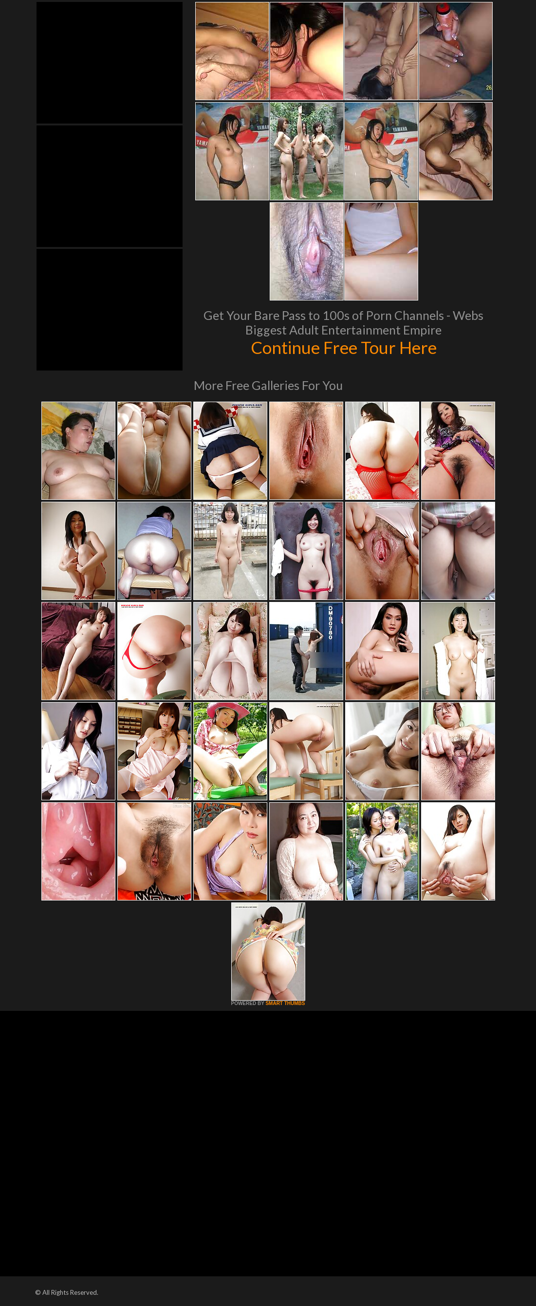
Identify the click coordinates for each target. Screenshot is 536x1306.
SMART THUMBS (285, 1003)
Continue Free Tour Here (344, 347)
